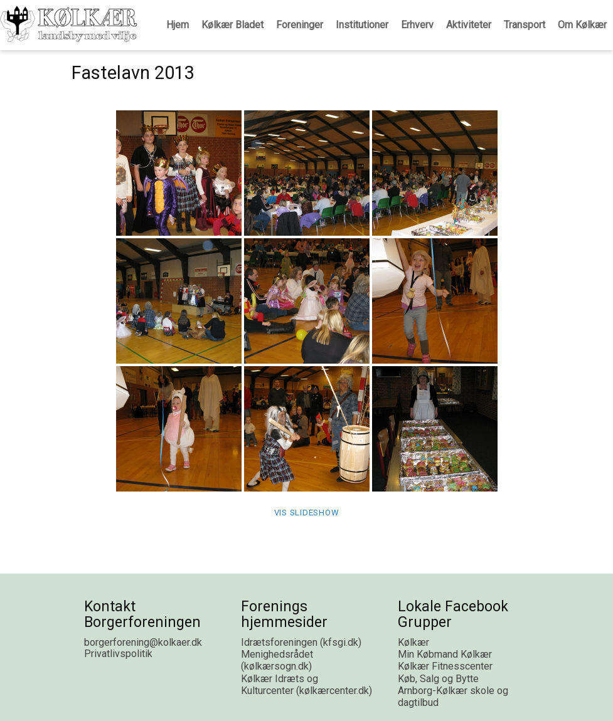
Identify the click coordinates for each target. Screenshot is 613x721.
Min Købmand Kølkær (445, 654)
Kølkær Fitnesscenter (445, 666)
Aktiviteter (468, 25)
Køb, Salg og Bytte (438, 679)
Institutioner (362, 25)
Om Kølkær (582, 25)
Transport (524, 25)
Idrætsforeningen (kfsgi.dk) (301, 642)
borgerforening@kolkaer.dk (143, 642)
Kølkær (413, 642)
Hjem (177, 25)
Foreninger (299, 25)
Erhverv (417, 25)
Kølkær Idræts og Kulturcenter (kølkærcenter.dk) (306, 685)
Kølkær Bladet (232, 25)
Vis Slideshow (306, 512)
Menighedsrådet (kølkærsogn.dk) (277, 660)
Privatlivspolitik (118, 654)
